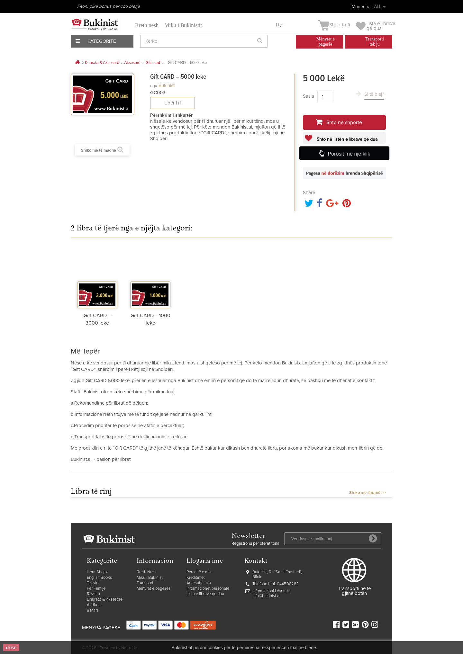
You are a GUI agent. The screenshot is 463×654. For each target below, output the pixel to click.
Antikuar (94, 605)
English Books (99, 578)
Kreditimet (195, 578)
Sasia (308, 96)
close (11, 647)
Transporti (145, 583)
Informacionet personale (207, 589)
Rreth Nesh (147, 572)
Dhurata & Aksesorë (105, 599)
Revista (93, 594)
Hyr (279, 24)
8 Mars (93, 610)
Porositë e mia (199, 572)
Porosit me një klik (348, 154)
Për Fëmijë (96, 589)
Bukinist (167, 85)
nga (153, 85)
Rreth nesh (147, 25)
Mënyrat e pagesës (153, 589)
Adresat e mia (198, 583)
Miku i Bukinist (150, 578)
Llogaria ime (204, 561)
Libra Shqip (97, 572)
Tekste (92, 583)
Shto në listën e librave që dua (346, 139)
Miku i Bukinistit (183, 25)
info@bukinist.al (266, 596)
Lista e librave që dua (205, 594)
